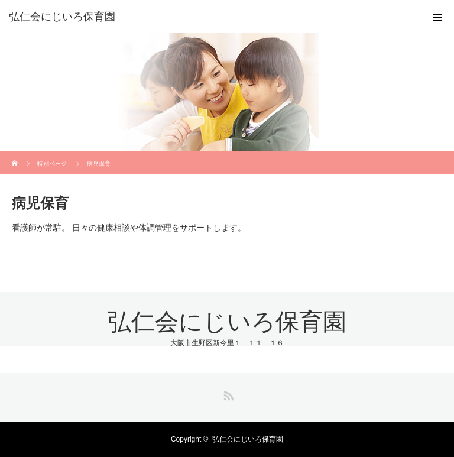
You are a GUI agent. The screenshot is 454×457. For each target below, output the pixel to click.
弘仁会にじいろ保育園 (62, 16)
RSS (227, 394)
